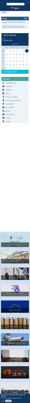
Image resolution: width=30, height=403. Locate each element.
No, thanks (8, 400)
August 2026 (15, 44)
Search (22, 4)
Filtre (25, 18)
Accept (2, 401)
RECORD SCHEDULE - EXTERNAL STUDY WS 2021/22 (13, 22)
